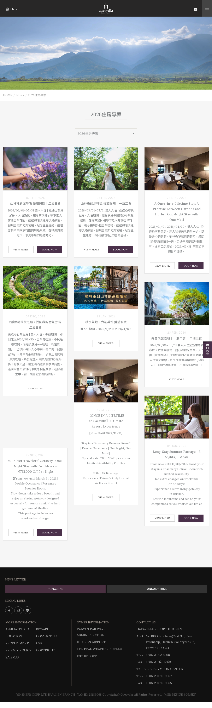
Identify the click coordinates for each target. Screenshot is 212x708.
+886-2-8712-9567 (159, 676)
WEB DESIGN (173, 694)
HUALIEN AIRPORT (91, 642)
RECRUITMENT (17, 643)
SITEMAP (12, 657)
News (20, 95)
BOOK (207, 349)
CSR (39, 643)
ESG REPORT (87, 656)
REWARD (42, 629)
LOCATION (13, 636)
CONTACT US (46, 636)
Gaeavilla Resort (106, 8)
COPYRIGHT (45, 650)
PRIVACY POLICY (18, 650)
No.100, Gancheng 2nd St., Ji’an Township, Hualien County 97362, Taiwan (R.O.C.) (170, 642)
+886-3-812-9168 (158, 655)
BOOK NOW (49, 249)
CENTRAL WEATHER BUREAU (99, 649)
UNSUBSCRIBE (157, 589)
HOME (7, 95)
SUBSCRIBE (55, 589)
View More (21, 249)
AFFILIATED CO (17, 629)
